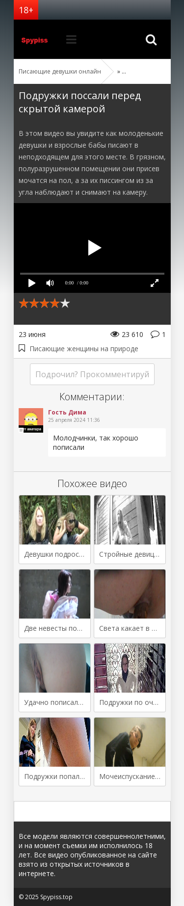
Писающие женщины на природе (83, 348)
